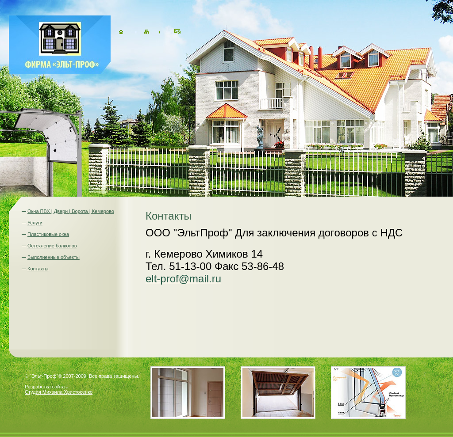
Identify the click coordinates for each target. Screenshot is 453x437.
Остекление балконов (52, 245)
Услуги (34, 222)
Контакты (38, 268)
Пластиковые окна (48, 234)
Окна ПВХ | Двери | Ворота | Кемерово (70, 211)
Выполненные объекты (53, 257)
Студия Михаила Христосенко (58, 392)
